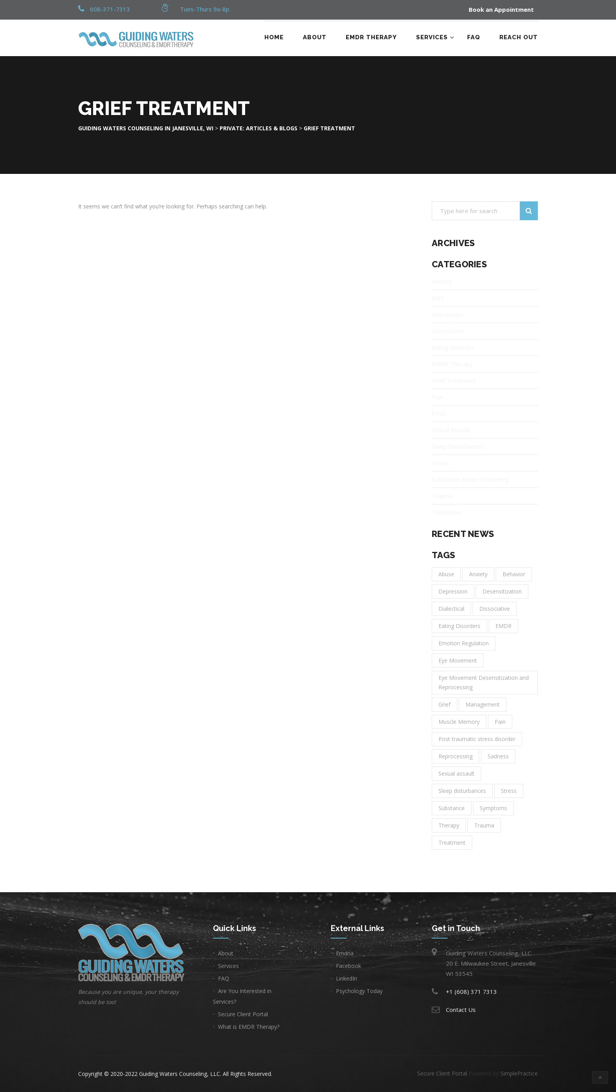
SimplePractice (519, 1073)
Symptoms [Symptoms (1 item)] (493, 808)
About (314, 37)
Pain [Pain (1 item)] (500, 721)
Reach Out (518, 37)
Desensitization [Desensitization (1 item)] (502, 591)
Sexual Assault (451, 430)
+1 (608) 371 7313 (471, 991)
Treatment (446, 512)
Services (432, 37)
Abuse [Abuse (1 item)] (446, 574)
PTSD (439, 413)
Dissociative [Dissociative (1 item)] (494, 608)
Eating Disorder (453, 347)
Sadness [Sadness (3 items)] (498, 756)
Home (274, 37)
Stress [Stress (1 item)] (509, 790)
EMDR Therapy (371, 37)
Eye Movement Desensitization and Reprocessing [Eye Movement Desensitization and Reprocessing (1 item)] (483, 682)
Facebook (348, 966)
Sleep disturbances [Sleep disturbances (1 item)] (462, 790)
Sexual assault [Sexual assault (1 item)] (456, 773)
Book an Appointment (501, 9)
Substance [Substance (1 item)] (451, 808)
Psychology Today (359, 991)
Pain (437, 397)
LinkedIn (346, 978)
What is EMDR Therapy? (248, 1026)
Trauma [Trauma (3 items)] (484, 825)
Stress (440, 463)
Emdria (345, 953)
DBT (438, 298)
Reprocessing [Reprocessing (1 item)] (455, 756)
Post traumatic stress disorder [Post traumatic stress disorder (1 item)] (476, 739)
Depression (447, 314)
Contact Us (461, 1009)
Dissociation (448, 331)
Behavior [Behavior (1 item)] (513, 574)
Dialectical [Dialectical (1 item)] (451, 608)
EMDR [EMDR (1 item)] (503, 626)
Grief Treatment (454, 380)
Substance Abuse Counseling (470, 479)
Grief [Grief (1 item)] (444, 704)
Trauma (442, 496)
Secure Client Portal (243, 1014)
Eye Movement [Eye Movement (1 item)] (457, 660)
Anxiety (442, 281)
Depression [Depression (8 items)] (453, 591)
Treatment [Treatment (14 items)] (452, 842)
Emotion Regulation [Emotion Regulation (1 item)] (463, 643)
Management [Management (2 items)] (483, 704)
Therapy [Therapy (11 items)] (448, 825)
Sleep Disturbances (458, 446)
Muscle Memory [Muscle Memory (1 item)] (459, 721)
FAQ (473, 37)
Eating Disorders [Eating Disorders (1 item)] (459, 626)
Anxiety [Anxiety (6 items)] (478, 574)
